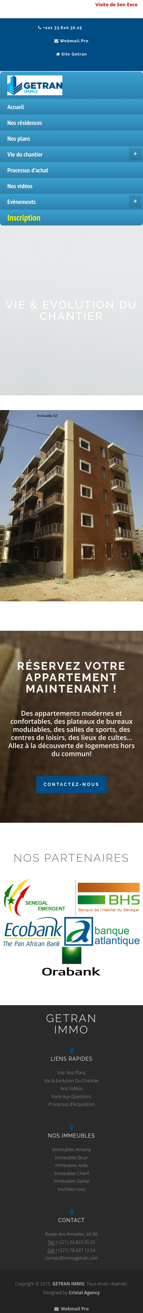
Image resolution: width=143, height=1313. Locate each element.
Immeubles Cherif (71, 1173)
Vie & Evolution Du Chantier (71, 1081)
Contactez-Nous (72, 784)
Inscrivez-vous (71, 1189)
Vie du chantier (74, 154)
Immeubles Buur (71, 1157)
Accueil (15, 107)
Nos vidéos (20, 186)
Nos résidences (24, 122)
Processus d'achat (27, 170)
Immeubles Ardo (71, 1165)
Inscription (23, 217)
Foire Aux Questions (71, 1096)
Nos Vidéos (71, 1088)
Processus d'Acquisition (71, 1104)
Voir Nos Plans (71, 1073)
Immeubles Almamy (71, 1149)
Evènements (74, 201)
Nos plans (18, 138)
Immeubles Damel (71, 1181)
